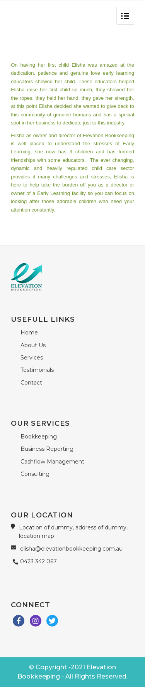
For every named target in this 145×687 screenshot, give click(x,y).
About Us (33, 345)
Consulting (34, 473)
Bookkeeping (38, 436)
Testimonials (37, 369)
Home (29, 332)
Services (31, 357)
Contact (31, 382)
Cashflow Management (52, 461)
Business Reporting (46, 448)
